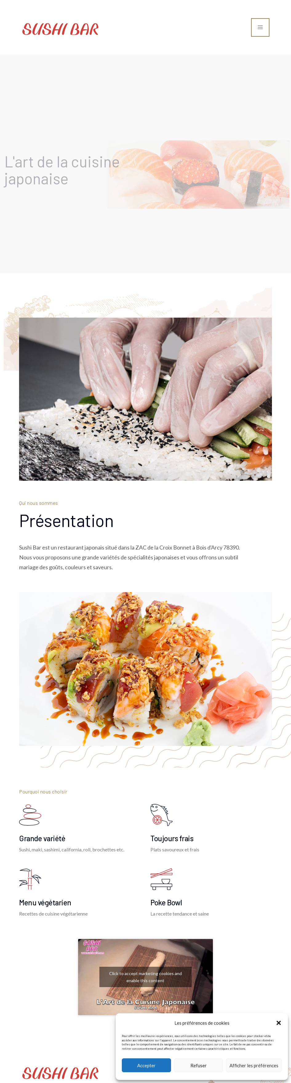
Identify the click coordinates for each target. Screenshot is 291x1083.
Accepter (146, 1065)
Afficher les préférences (253, 1065)
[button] (279, 1023)
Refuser (198, 1065)
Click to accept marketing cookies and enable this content (145, 977)
